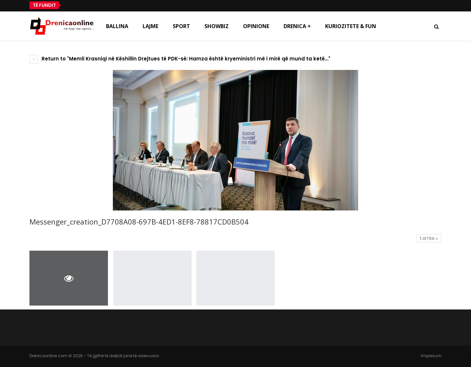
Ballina (117, 26)
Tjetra (428, 238)
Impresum (431, 356)
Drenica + (297, 26)
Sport (181, 26)
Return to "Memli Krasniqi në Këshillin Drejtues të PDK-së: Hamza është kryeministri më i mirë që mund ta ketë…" (179, 58)
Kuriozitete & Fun (350, 26)
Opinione (256, 26)
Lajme (150, 26)
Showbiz (216, 26)
